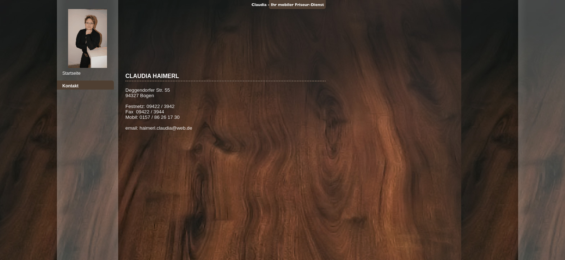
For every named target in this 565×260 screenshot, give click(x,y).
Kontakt (70, 85)
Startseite (71, 73)
